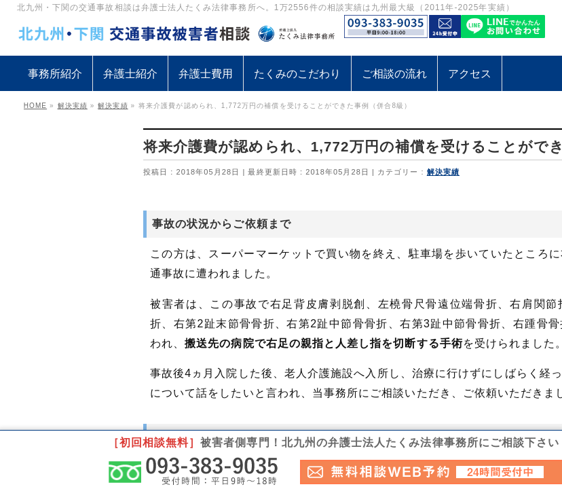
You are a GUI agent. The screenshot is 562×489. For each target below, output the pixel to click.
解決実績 (443, 172)
